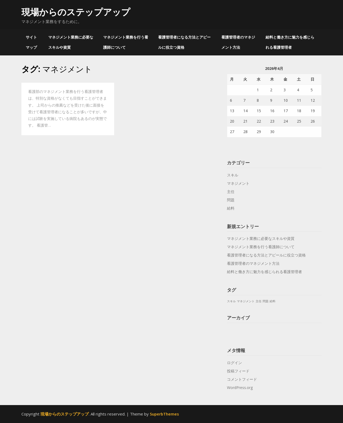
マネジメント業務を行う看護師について (125, 42)
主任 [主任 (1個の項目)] (259, 301)
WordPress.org (240, 387)
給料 (230, 208)
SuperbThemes (164, 414)
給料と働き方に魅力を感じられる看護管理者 (290, 42)
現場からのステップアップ (75, 12)
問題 (230, 199)
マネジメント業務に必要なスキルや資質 (70, 42)
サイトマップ (31, 42)
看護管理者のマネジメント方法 (238, 42)
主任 (230, 191)
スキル (232, 174)
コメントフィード (242, 379)
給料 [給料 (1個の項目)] (272, 301)
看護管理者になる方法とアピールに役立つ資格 (184, 42)
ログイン (234, 362)
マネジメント (238, 183)
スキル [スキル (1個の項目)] (231, 301)
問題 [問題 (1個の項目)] (266, 301)
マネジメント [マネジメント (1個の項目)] (246, 301)
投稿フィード (238, 370)
